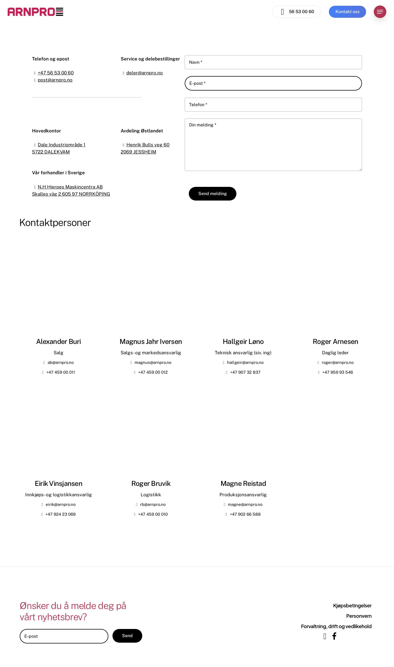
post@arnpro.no (55, 80)
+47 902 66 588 (245, 514)
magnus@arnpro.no (153, 362)
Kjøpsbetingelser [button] (352, 605)
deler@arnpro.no (144, 73)
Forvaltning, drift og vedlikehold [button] (336, 626)
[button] (380, 12)
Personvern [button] (359, 616)
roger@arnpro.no (338, 362)
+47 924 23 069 (60, 514)
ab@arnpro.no (61, 362)
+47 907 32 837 (245, 372)
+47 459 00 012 (153, 372)
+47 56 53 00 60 (56, 73)
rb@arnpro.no (153, 504)
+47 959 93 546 (337, 372)
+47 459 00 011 (60, 372)
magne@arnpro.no (245, 504)
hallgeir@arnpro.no (245, 362)
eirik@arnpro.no (61, 504)
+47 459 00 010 (153, 514)
